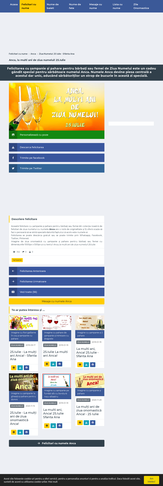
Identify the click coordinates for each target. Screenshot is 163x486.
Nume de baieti (53, 6)
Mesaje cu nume (95, 6)
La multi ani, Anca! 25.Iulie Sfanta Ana (53, 413)
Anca (33, 54)
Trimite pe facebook (27, 158)
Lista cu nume (118, 6)
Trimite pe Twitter (25, 168)
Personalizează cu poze (28, 135)
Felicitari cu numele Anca (57, 443)
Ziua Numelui (17, 345)
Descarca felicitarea (26, 147)
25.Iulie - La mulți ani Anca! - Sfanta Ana (23, 355)
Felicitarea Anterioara (27, 271)
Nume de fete (75, 6)
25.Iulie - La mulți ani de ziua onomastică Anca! (23, 418)
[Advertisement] (81, 32)
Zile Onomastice (141, 6)
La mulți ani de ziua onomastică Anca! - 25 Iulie (88, 410)
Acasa (14, 4)
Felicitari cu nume (29, 6)
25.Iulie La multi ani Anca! (55, 353)
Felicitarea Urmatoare (27, 281)
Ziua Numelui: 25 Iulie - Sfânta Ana (56, 54)
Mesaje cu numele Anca (57, 301)
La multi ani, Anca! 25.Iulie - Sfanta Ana (87, 352)
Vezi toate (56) (23, 292)
